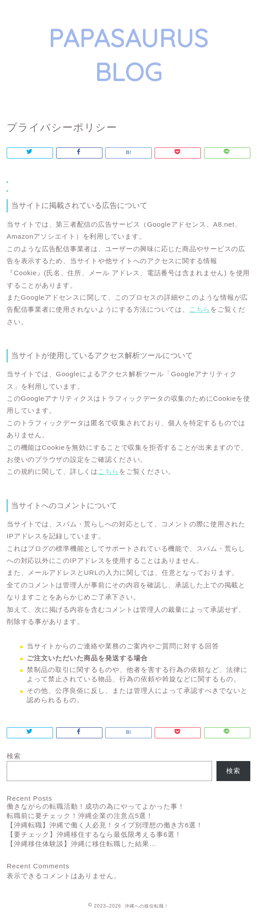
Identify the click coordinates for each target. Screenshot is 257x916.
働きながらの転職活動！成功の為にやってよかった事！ (96, 806)
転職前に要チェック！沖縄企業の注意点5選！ (80, 815)
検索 (14, 756)
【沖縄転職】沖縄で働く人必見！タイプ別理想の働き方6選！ (105, 825)
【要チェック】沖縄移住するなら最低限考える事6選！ (94, 834)
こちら (199, 309)
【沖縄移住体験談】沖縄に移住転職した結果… (81, 843)
